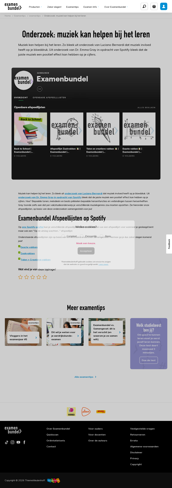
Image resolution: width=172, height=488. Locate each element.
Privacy (134, 458)
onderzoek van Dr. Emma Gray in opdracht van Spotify (49, 197)
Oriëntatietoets (56, 440)
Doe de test (149, 360)
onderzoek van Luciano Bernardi (83, 193)
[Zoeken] (144, 6)
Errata (134, 440)
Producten (36, 6)
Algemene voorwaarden (144, 446)
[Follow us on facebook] (24, 443)
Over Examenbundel (116, 6)
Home (8, 15)
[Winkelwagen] (154, 6)
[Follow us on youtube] (18, 443)
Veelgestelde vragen (142, 428)
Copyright (136, 464)
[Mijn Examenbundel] (163, 6)
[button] (169, 244)
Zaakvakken (28, 253)
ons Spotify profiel (33, 226)
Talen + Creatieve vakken (36, 259)
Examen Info (91, 6)
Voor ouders (95, 428)
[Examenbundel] (13, 6)
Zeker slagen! (54, 6)
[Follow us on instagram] (12, 443)
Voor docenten (97, 434)
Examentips (72, 6)
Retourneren (137, 434)
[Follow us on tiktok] (6, 443)
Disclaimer (136, 452)
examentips (35, 15)
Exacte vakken (29, 247)
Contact (51, 446)
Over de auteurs (97, 440)
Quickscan (52, 434)
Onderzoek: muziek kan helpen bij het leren (65, 15)
